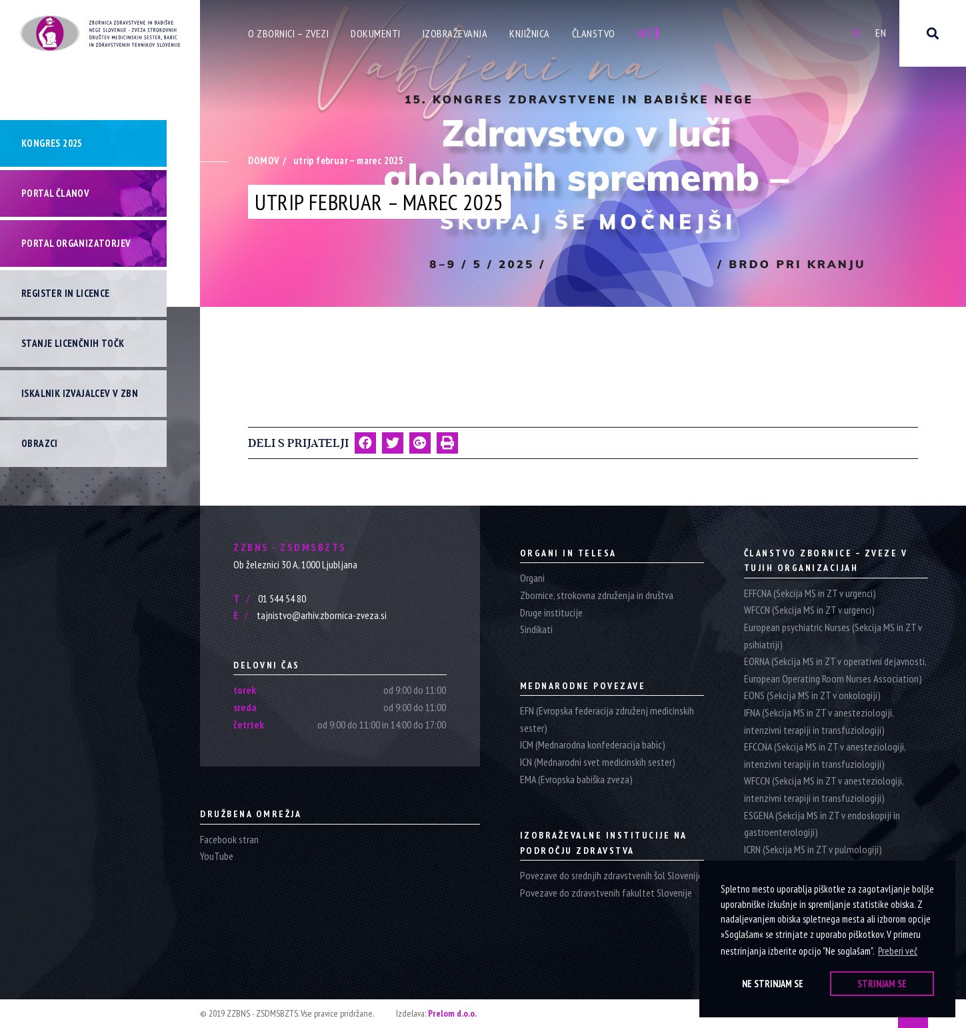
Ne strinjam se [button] (772, 983)
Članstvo (593, 33)
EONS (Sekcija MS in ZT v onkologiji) (812, 695)
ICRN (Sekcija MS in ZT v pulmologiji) (813, 849)
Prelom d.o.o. (452, 1013)
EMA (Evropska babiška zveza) (576, 779)
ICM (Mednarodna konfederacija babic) (592, 744)
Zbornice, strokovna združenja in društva (596, 595)
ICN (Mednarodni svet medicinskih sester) (597, 761)
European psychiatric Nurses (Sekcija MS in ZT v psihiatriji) (833, 635)
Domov (263, 160)
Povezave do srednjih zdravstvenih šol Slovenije (611, 875)
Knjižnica (529, 33)
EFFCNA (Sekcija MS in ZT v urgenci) (810, 593)
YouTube (216, 856)
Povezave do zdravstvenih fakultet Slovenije (606, 892)
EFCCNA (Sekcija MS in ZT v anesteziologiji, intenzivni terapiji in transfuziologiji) (824, 755)
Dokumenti (376, 33)
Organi (532, 577)
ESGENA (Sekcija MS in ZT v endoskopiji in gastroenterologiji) (822, 824)
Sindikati (536, 629)
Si (856, 32)
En (880, 32)
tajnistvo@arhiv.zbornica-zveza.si (310, 615)
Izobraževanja (455, 33)
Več (648, 33)
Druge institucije (551, 612)
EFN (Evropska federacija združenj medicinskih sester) (607, 719)
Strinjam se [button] (882, 983)
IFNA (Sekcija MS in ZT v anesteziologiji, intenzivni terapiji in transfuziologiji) (818, 721)
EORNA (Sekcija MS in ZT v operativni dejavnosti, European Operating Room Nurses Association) (835, 669)
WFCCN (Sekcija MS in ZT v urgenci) (809, 609)
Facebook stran (229, 839)
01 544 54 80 (269, 598)
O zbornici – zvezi (288, 33)
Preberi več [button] (897, 951)
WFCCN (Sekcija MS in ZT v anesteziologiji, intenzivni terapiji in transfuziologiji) (823, 789)
